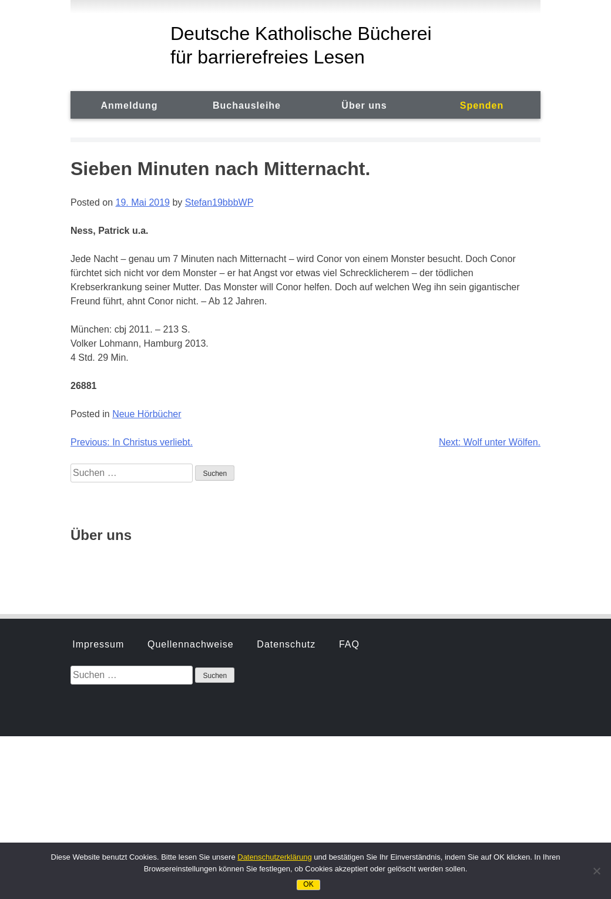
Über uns (364, 105)
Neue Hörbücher (146, 414)
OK (308, 884)
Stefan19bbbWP (219, 202)
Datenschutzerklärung (274, 857)
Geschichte (98, 564)
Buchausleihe (247, 105)
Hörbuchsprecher (189, 564)
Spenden (482, 105)
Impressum (98, 503)
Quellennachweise (190, 503)
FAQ (349, 503)
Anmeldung (129, 105)
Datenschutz (286, 503)
